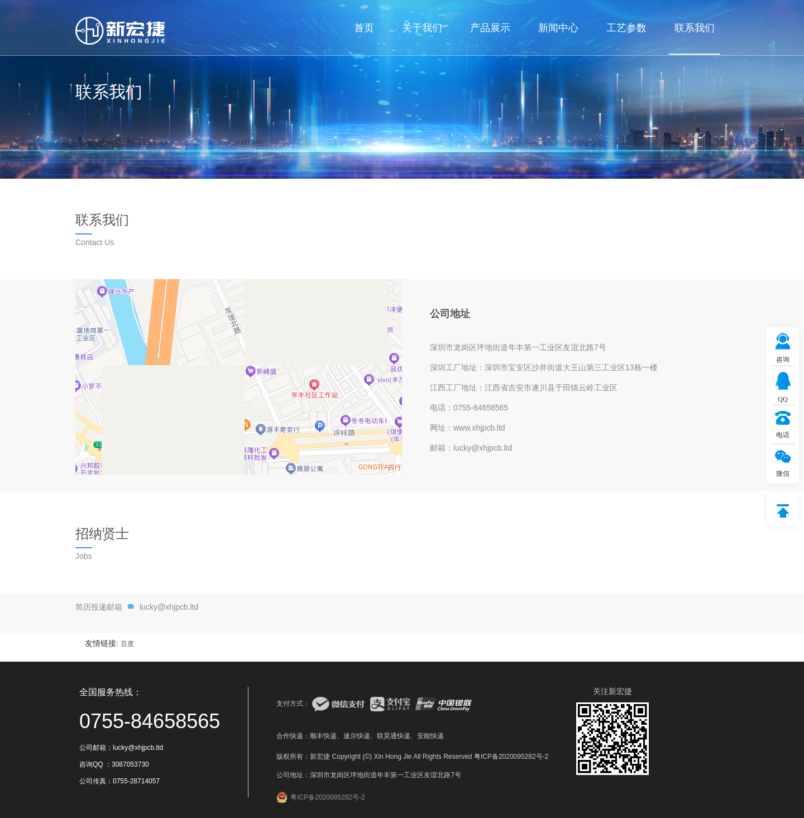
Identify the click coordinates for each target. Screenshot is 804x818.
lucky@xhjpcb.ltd (169, 606)
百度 (127, 644)
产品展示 (490, 28)
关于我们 (422, 28)
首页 (364, 28)
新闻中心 (558, 28)
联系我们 (694, 28)
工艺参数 (626, 28)
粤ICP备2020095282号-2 (511, 756)
